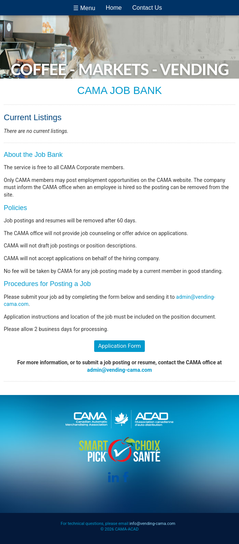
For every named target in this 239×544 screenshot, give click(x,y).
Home (114, 7)
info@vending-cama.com (152, 523)
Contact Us (147, 7)
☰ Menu (84, 8)
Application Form (119, 346)
